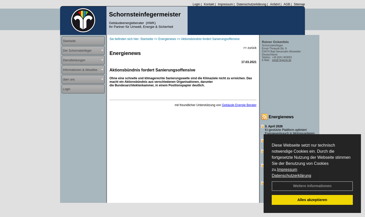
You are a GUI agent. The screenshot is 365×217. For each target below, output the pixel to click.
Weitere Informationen (312, 186)
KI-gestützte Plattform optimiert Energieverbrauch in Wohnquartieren (290, 131)
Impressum (287, 169)
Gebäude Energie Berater (239, 105)
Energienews (281, 117)
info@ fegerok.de (281, 60)
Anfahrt (275, 4)
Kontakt (209, 4)
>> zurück (250, 48)
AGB (287, 4)
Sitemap (299, 4)
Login (196, 4)
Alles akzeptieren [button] (312, 200)
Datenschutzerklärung (291, 175)
